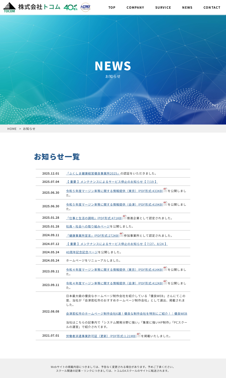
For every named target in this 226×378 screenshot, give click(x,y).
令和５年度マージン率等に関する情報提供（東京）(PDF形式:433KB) (114, 191)
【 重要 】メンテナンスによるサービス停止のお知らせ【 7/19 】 (112, 181)
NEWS (187, 7)
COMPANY (135, 7)
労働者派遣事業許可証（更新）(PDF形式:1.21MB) (101, 336)
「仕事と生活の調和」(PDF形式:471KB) (94, 218)
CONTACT (212, 7)
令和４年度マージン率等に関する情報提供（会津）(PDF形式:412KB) (114, 283)
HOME (12, 128)
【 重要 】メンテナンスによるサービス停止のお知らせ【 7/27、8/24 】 (117, 244)
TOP (112, 7)
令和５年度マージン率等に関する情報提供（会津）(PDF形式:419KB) (114, 204)
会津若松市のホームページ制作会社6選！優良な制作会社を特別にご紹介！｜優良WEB (126, 313)
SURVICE (163, 7)
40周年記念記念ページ (82, 252)
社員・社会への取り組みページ (88, 226)
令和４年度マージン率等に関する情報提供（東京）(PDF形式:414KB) (114, 269)
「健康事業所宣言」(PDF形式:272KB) (92, 235)
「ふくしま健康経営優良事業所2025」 (93, 173)
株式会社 (32, 6)
